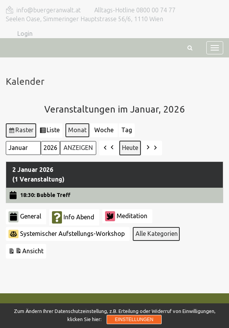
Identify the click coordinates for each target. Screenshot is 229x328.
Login (25, 33)
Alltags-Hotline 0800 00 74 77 (135, 10)
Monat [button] (77, 129)
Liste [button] (49, 131)
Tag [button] (126, 129)
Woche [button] (104, 129)
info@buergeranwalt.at (49, 10)
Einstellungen (134, 319)
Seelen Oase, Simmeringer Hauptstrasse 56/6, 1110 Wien (84, 18)
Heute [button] (130, 147)
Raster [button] (20, 131)
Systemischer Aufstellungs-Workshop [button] (66, 234)
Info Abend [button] (73, 217)
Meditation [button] (126, 216)
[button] (109, 148)
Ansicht (25, 252)
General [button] (24, 216)
